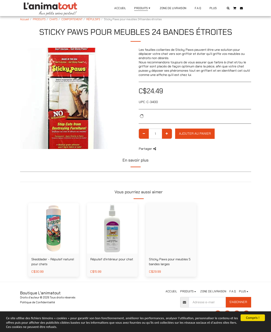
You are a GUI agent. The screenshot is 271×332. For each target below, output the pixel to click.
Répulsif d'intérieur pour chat (111, 259)
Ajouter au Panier (195, 133)
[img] (112, 228)
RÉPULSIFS (93, 19)
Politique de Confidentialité (37, 302)
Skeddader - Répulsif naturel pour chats (52, 261)
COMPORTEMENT (71, 19)
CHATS (53, 19)
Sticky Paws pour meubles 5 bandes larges (170, 261)
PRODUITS (39, 19)
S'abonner (238, 302)
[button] (228, 8)
